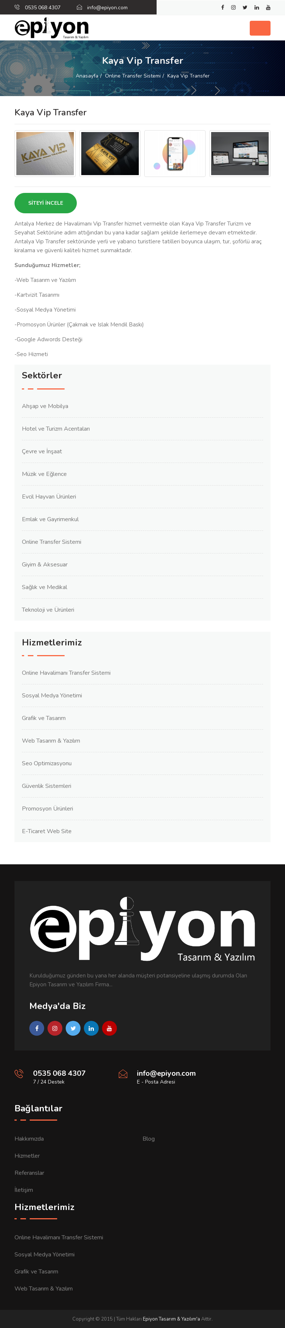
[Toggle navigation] (260, 28)
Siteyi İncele (45, 203)
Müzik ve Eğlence (44, 474)
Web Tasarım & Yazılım (51, 741)
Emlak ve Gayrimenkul (50, 519)
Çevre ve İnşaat (42, 451)
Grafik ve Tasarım (44, 718)
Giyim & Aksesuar (45, 565)
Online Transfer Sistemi (133, 75)
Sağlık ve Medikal (44, 587)
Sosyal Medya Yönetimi (52, 695)
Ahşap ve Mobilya (45, 406)
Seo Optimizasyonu (47, 763)
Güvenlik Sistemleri (46, 786)
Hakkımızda (29, 1139)
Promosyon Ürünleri (47, 809)
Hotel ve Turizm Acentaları (56, 429)
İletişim (23, 1190)
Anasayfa (87, 75)
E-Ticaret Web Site (47, 831)
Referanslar (29, 1173)
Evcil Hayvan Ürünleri (49, 497)
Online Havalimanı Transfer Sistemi (66, 673)
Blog (148, 1139)
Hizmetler (27, 1156)
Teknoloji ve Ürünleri (48, 610)
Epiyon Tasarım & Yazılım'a (171, 1319)
